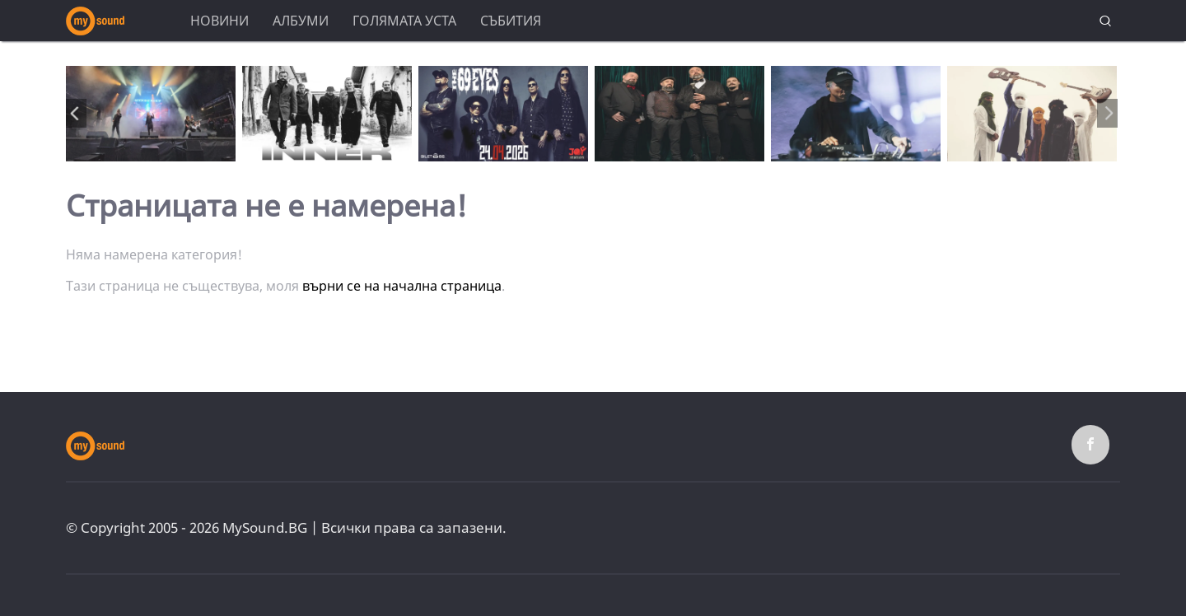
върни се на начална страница (402, 286)
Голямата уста (404, 21)
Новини (219, 21)
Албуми (301, 21)
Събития (510, 21)
